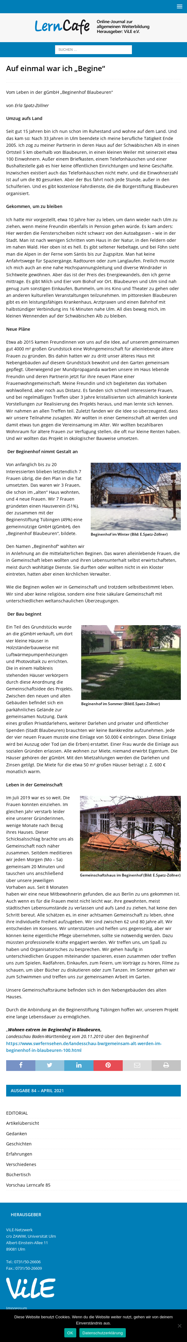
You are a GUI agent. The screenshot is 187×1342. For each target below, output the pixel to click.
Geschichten (19, 1144)
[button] (178, 6)
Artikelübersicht (22, 1123)
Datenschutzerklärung (102, 1333)
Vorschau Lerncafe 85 (28, 1185)
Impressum (16, 1308)
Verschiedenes (21, 1164)
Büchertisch (18, 1174)
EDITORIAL (17, 1113)
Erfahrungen (19, 1154)
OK (70, 1333)
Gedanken (16, 1133)
